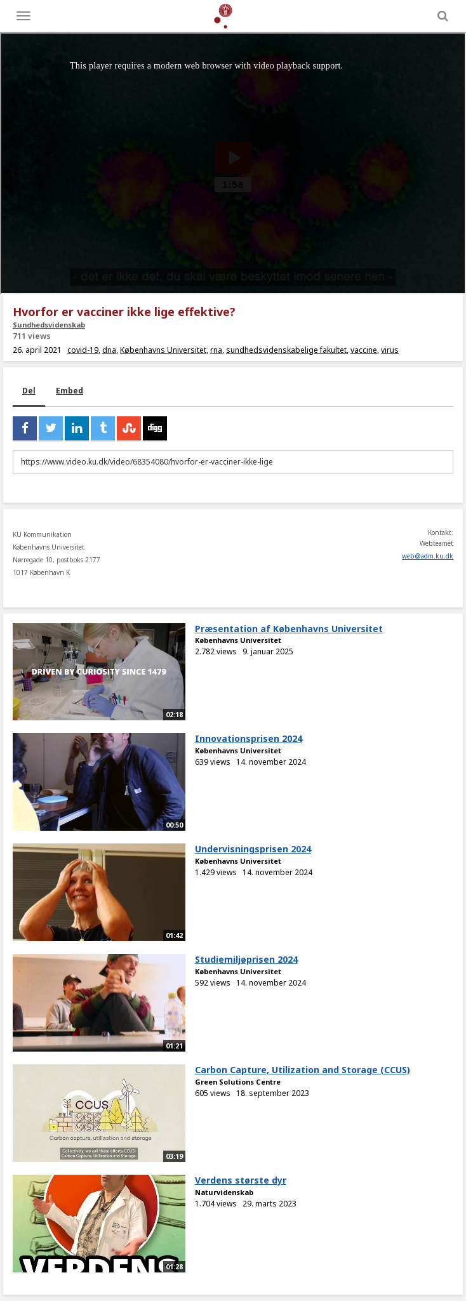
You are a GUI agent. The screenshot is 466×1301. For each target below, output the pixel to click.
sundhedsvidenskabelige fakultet (286, 350)
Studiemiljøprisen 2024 (246, 959)
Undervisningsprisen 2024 (253, 849)
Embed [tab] (69, 390)
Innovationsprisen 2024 (248, 738)
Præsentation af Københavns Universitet (289, 629)
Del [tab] (29, 390)
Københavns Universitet (163, 350)
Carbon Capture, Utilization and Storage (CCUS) (302, 1070)
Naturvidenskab (224, 1192)
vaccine (363, 350)
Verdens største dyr (240, 1180)
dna (109, 350)
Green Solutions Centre (238, 1081)
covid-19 (82, 350)
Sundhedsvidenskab (49, 324)
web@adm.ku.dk (427, 555)
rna (216, 350)
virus (390, 350)
